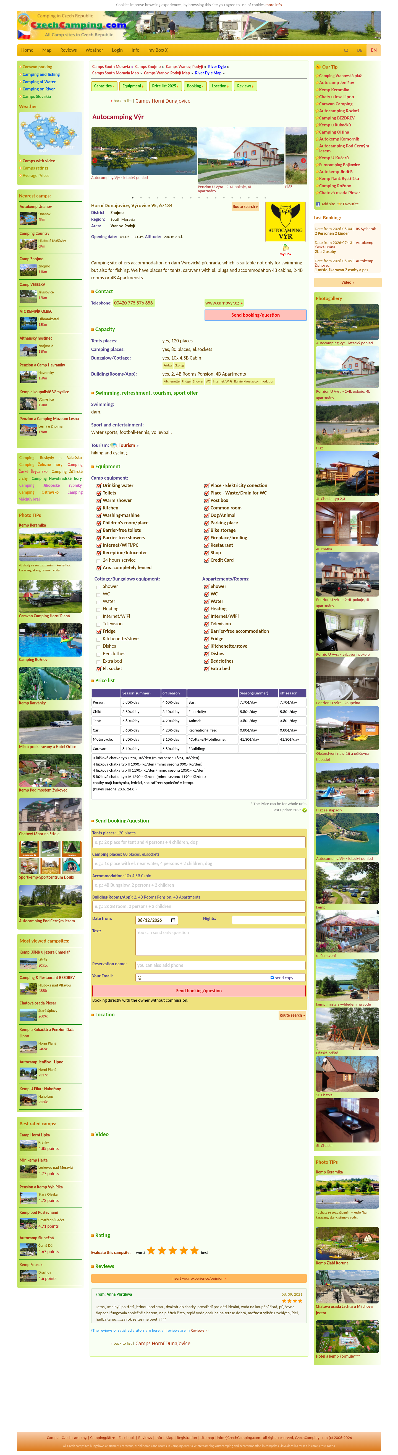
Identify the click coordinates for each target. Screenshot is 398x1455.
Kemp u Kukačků (335, 125)
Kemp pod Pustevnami (39, 1212)
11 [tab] (215, 198)
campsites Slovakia (277, 1446)
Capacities (103, 86)
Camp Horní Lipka (35, 1135)
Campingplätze (102, 1437)
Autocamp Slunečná (37, 1237)
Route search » (245, 206)
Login (117, 50)
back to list (123, 100)
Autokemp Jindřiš (336, 172)
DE (359, 50)
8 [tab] (190, 198)
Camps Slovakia (37, 96)
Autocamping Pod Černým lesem (47, 920)
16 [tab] (257, 198)
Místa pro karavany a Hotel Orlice (47, 746)
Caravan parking (37, 66)
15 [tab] (249, 198)
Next (303, 161)
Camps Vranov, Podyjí (184, 66)
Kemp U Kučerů (334, 158)
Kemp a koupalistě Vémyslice (44, 391)
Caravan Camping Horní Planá (44, 615)
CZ (346, 50)
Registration (187, 1437)
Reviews (69, 50)
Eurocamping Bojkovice (339, 164)
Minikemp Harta (34, 1160)
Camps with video (39, 160)
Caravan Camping (336, 104)
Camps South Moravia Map (115, 73)
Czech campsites (78, 1446)
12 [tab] (224, 198)
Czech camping (74, 1437)
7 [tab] (182, 198)
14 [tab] (240, 198)
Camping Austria (182, 1446)
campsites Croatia (323, 1446)
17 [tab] (265, 198)
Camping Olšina (334, 132)
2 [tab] (141, 198)
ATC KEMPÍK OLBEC (36, 311)
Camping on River (39, 89)
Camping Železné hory (40, 464)
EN (374, 50)
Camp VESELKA (32, 284)
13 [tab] (232, 198)
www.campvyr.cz (222, 303)
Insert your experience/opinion (199, 1278)
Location (219, 86)
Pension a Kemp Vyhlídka (41, 1187)
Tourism (127, 445)
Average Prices (36, 175)
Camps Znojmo (148, 66)
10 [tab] (207, 198)
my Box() (158, 50)
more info (273, 4)
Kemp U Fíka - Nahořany (40, 1088)
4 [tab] (157, 198)
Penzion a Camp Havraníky (42, 365)
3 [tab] (149, 198)
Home (27, 50)
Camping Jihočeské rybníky (50, 485)
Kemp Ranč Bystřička (339, 178)
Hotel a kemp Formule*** (338, 1356)
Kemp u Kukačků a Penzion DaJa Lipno (47, 1032)
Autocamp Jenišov (336, 82)
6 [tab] (174, 198)
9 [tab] (199, 198)
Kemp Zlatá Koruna (332, 1263)
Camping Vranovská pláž (340, 75)
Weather (94, 50)
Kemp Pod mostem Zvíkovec (43, 790)
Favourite (351, 203)
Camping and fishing (41, 74)
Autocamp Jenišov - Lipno (41, 1062)
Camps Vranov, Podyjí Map (167, 73)
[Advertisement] (50, 1322)
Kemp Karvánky (32, 703)
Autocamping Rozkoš (339, 111)
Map (46, 50)
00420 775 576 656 (133, 303)
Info (136, 50)
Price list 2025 (164, 86)
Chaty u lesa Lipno (336, 97)
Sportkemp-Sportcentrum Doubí (46, 877)
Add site (328, 203)
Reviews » (199, 1330)
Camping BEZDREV (337, 118)
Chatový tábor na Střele (39, 833)
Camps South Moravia (111, 66)
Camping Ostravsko (39, 492)
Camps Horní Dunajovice (162, 100)
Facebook (127, 1437)
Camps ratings (35, 168)
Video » (348, 282)
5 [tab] (166, 198)
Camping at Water (39, 81)
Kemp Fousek (31, 1264)
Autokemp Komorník (339, 139)
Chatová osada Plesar (38, 1003)
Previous (94, 161)
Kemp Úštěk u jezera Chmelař (45, 952)
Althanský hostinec (36, 338)
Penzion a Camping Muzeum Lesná (49, 418)
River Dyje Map (208, 73)
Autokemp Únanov (36, 206)
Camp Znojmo (31, 258)
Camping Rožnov (33, 659)
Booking (194, 86)
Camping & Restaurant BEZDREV (47, 977)
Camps (52, 1437)
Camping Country (34, 233)
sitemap (207, 1437)
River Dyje (217, 66)
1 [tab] (132, 198)
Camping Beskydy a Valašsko (50, 457)
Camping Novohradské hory (57, 478)
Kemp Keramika (32, 525)
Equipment (131, 86)
